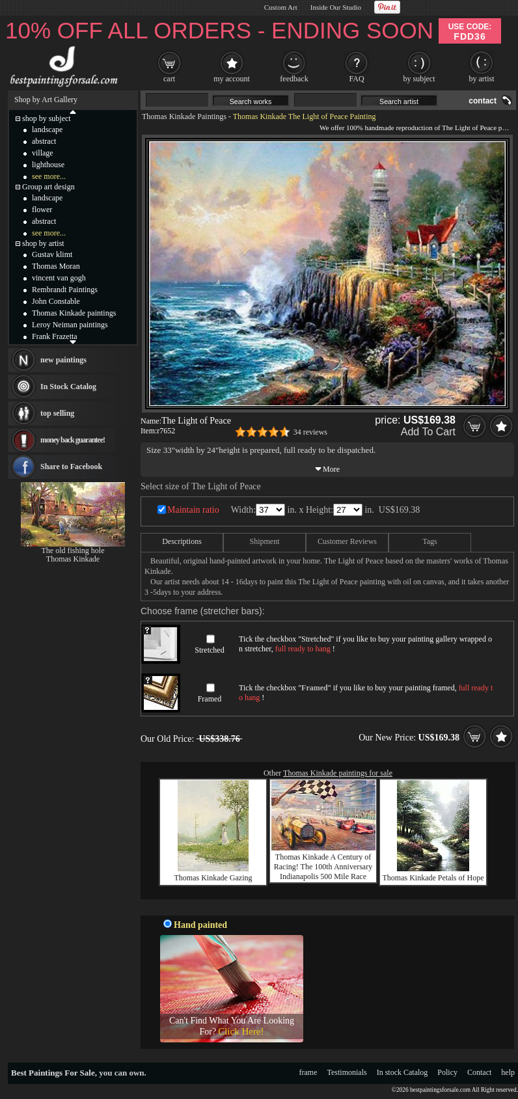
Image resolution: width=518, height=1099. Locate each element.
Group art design (48, 186)
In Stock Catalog (68, 386)
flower (42, 209)
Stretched (209, 650)
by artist (482, 78)
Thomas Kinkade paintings (74, 313)
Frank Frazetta (54, 336)
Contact (479, 1072)
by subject (419, 78)
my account (231, 78)
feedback (294, 78)
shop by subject (46, 118)
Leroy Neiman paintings (70, 324)
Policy (447, 1072)
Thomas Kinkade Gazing (213, 877)
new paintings (63, 359)
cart (169, 78)
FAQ (356, 78)
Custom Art (280, 7)
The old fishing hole (73, 550)
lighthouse (48, 164)
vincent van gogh (59, 277)
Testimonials (347, 1072)
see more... (49, 176)
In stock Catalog (402, 1072)
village (42, 152)
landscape (47, 129)
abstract (44, 141)
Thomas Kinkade (73, 558)
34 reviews (310, 432)
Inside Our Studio (335, 7)
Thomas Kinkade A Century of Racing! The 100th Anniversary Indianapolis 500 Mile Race (323, 866)
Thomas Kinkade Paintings (184, 116)
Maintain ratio (193, 510)
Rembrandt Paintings (65, 289)
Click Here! (241, 1031)
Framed (210, 698)
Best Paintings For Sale (53, 1073)
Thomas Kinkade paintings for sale (337, 773)
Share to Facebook (71, 466)
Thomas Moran (56, 266)
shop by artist (43, 243)
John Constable (56, 301)
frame (308, 1072)
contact (483, 100)
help (508, 1072)
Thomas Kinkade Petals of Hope (433, 877)
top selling (57, 413)
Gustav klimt (52, 254)
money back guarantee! (72, 439)
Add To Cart (428, 431)
